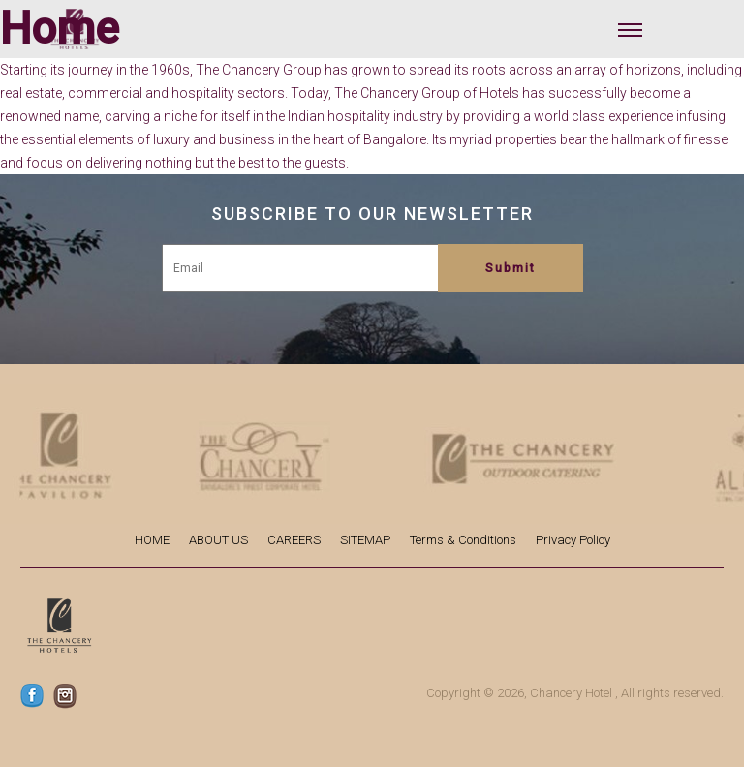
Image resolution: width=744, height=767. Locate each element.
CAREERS (294, 540)
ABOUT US (218, 540)
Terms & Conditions (463, 540)
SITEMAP (365, 540)
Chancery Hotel (571, 693)
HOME (152, 540)
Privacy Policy (573, 540)
